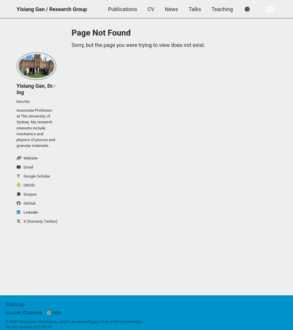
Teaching (222, 9)
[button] (247, 9)
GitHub (26, 203)
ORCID (26, 185)
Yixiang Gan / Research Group (52, 9)
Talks (195, 9)
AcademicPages (85, 322)
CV (151, 9)
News (171, 9)
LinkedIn (27, 212)
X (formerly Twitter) (36, 221)
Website (27, 158)
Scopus (27, 194)
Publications (122, 9)
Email (25, 167)
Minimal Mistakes (128, 322)
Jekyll (63, 322)
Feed (54, 312)
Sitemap (15, 304)
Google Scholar (33, 176)
